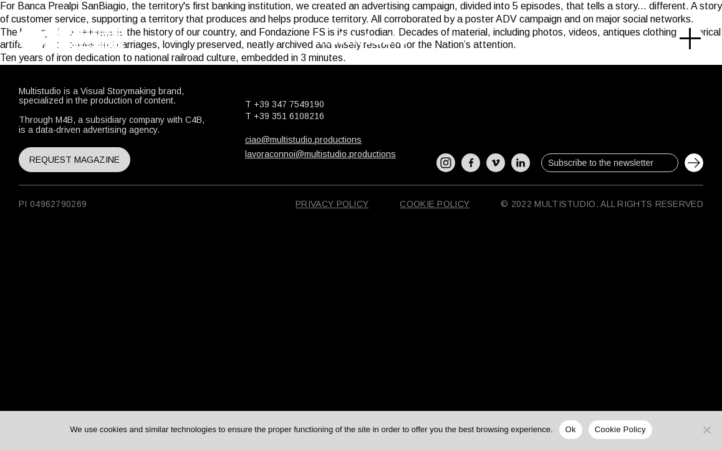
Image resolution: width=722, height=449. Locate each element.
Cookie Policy (434, 204)
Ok (571, 429)
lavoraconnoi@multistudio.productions (320, 154)
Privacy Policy (332, 204)
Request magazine (74, 160)
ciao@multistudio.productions (303, 140)
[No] (706, 429)
